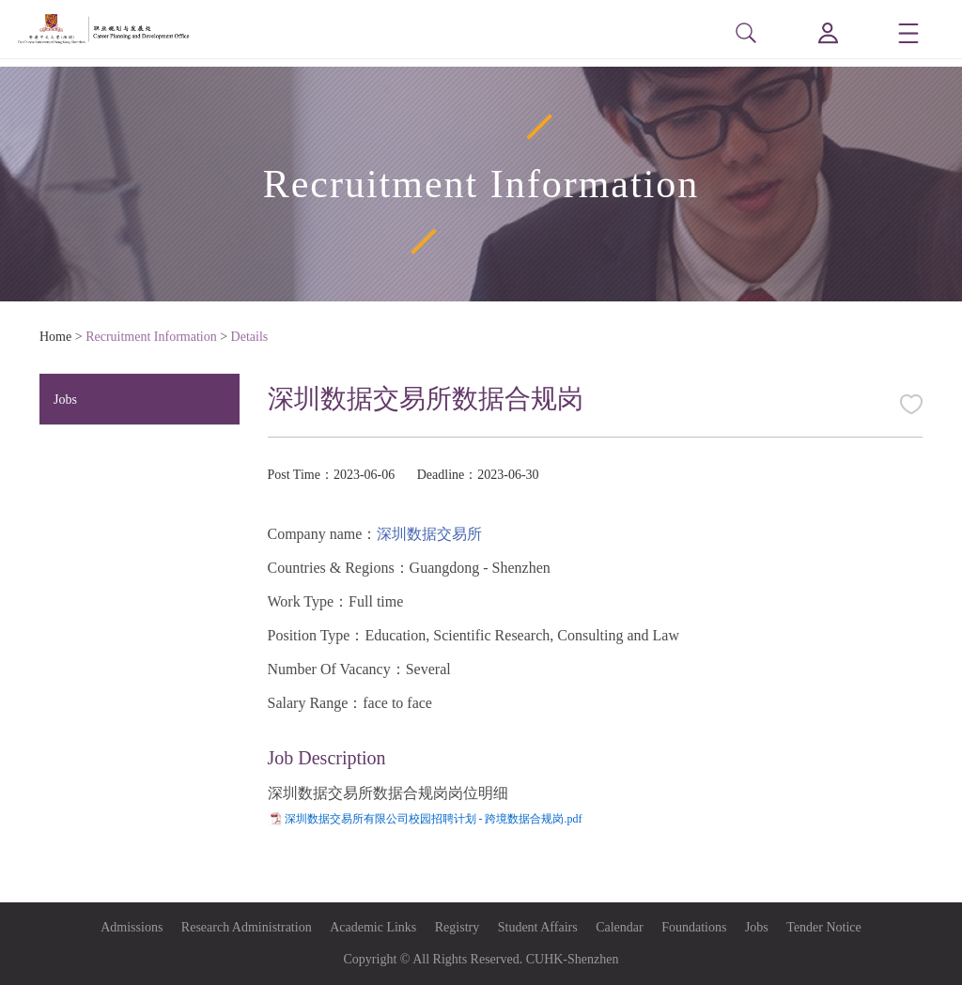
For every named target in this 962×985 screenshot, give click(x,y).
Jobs (65, 399)
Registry (457, 927)
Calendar (620, 927)
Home (55, 337)
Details (250, 337)
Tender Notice (823, 927)
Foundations (693, 927)
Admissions (132, 927)
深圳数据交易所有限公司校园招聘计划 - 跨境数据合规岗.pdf (433, 818)
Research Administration (246, 927)
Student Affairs (538, 927)
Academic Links (373, 927)
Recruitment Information (151, 337)
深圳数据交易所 (429, 534)
